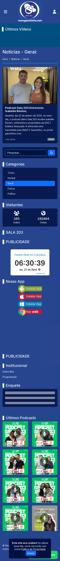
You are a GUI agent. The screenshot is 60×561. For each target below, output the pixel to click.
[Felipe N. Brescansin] (15, 462)
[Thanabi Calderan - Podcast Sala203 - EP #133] (45, 518)
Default (11, 178)
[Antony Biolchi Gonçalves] (15, 518)
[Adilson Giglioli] (15, 434)
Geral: (51, 139)
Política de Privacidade (33, 549)
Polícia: (11, 188)
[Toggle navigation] (5, 11)
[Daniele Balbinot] (15, 490)
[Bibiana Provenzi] (45, 490)
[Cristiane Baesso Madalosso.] (45, 434)
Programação (10, 377)
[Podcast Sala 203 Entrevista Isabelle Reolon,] (30, 105)
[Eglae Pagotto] (45, 462)
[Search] (51, 153)
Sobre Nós (8, 371)
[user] (54, 11)
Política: (12, 193)
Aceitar (31, 553)
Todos (11, 172)
